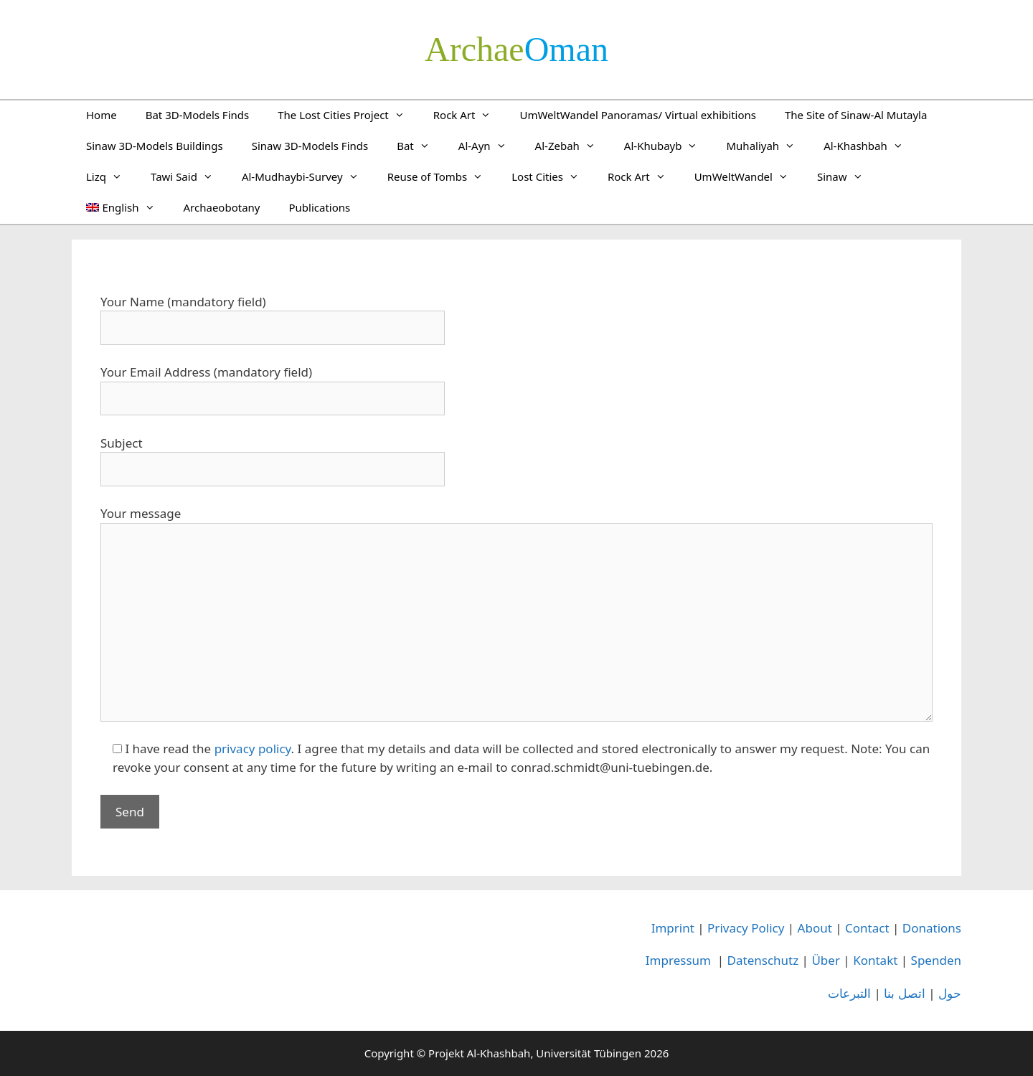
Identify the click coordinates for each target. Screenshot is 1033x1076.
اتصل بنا (904, 993)
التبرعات (849, 993)
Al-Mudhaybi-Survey (307, 176)
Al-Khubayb (668, 145)
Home (101, 115)
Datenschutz (763, 960)
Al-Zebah (572, 145)
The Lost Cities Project (348, 114)
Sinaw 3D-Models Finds (310, 145)
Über (825, 960)
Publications (319, 207)
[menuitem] (120, 207)
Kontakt (875, 960)
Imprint (672, 928)
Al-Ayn (489, 145)
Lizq (111, 176)
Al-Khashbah (871, 145)
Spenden (936, 960)
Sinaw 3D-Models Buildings (154, 145)
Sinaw (847, 176)
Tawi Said (189, 176)
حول (949, 993)
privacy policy (252, 748)
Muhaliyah (767, 145)
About (815, 928)
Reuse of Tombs (442, 176)
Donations (931, 928)
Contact (867, 928)
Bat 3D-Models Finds (198, 115)
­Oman (516, 49)
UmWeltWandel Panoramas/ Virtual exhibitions (637, 115)
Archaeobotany (222, 207)
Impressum (678, 960)
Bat (420, 145)
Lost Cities (552, 176)
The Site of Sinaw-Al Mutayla (856, 115)
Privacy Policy (745, 928)
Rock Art (469, 114)
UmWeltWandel (748, 176)
